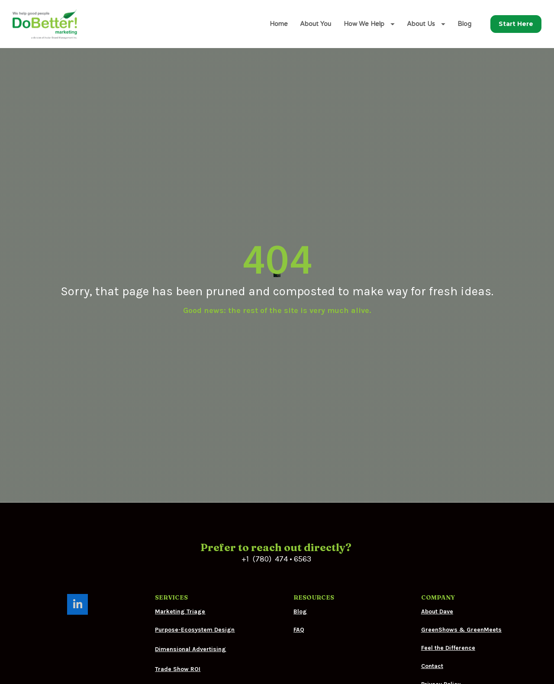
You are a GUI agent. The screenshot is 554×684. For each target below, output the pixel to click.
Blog (464, 24)
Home (279, 24)
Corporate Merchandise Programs (204, 630)
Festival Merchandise (185, 611)
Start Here (516, 24)
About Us (426, 24)
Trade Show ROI (177, 591)
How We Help (369, 24)
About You (315, 24)
